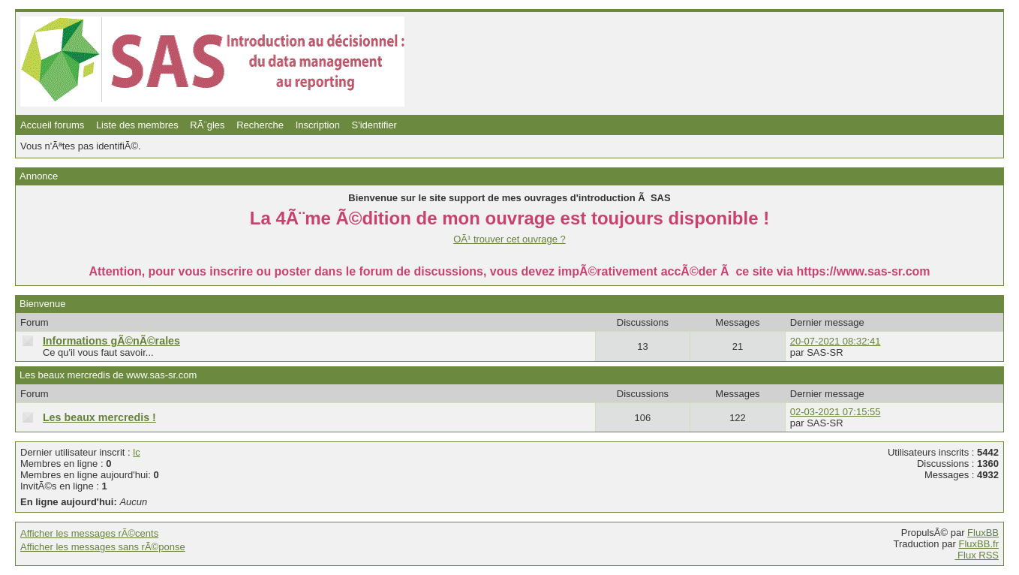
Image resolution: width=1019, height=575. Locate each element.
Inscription (318, 125)
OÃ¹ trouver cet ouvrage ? (509, 239)
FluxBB (983, 532)
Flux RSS (976, 555)
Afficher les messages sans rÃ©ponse (102, 546)
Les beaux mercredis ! (99, 417)
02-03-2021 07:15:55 (835, 411)
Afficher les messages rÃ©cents (89, 533)
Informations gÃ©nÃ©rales (111, 341)
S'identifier (374, 125)
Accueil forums (52, 125)
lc (136, 452)
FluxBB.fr (979, 543)
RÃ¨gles (207, 125)
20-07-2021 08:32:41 (835, 341)
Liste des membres (137, 125)
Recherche (260, 125)
